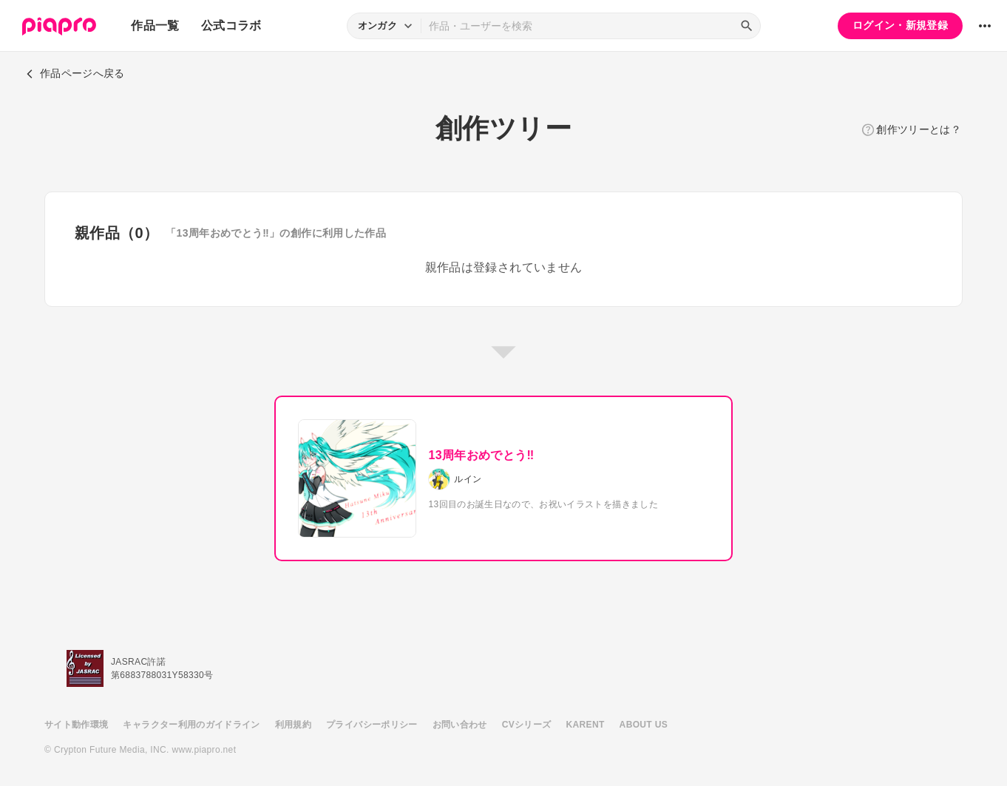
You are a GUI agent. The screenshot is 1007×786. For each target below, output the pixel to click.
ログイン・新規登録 (900, 25)
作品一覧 (155, 25)
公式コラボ (231, 25)
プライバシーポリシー (372, 724)
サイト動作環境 (76, 724)
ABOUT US (644, 724)
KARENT (585, 724)
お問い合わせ (460, 724)
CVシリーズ (527, 724)
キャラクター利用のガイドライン (191, 724)
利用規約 (293, 724)
